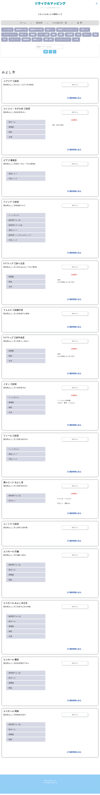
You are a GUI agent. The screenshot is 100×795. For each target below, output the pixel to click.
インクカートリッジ (62, 40)
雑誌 (53, 35)
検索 (45, 52)
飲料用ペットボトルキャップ (67, 30)
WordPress (17, 792)
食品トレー (50, 30)
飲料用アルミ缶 (21, 30)
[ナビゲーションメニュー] (97, 3)
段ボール (23, 35)
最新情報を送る (74, 98)
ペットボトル (7, 30)
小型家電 (69, 35)
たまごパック (14, 40)
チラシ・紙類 (43, 35)
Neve (3, 792)
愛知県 (39, 23)
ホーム (23, 23)
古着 (78, 35)
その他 (76, 40)
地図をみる (75, 85)
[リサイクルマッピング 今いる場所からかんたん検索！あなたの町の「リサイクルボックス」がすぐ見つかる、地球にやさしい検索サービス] (50, 3)
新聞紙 (33, 35)
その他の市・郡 (59, 23)
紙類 (60, 35)
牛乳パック (84, 30)
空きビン (87, 35)
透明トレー (37, 40)
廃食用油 (26, 40)
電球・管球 (48, 40)
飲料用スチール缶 (36, 30)
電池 (95, 35)
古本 (4, 40)
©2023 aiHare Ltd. (50, 782)
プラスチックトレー (9, 35)
